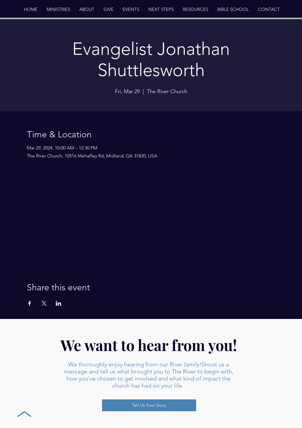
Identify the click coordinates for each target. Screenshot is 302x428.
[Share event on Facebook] (29, 303)
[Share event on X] (44, 303)
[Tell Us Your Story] (149, 405)
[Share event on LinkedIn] (58, 303)
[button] (87, 9)
